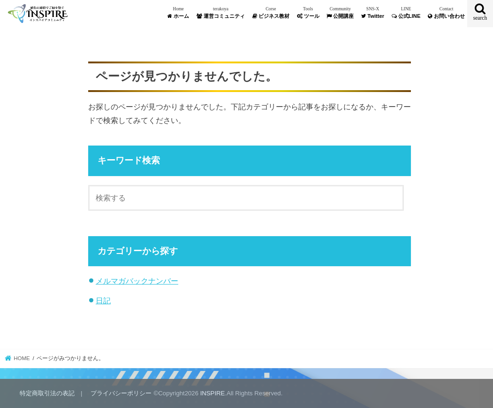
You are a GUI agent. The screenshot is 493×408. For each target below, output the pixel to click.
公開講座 (340, 12)
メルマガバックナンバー (137, 281)
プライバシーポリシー (121, 393)
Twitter (372, 12)
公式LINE (406, 12)
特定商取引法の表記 (47, 393)
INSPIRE (212, 393)
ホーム (178, 12)
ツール (308, 12)
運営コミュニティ (221, 12)
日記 (103, 300)
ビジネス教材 (270, 12)
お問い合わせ (446, 12)
